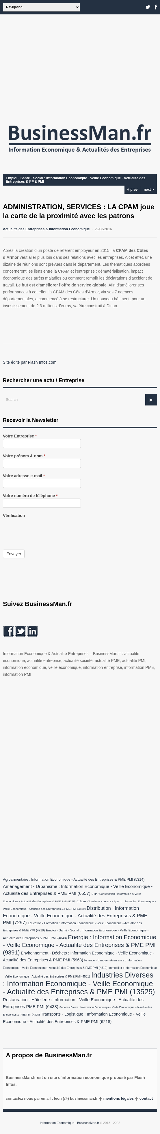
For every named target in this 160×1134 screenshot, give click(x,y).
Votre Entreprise (20, 436)
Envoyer (13, 554)
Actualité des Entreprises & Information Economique (46, 229)
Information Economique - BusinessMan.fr (69, 1122)
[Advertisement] (80, 66)
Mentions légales (118, 1098)
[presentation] (47, 529)
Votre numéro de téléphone (30, 496)
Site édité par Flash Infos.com (29, 362)
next (149, 190)
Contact (146, 1098)
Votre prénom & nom (24, 456)
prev (132, 190)
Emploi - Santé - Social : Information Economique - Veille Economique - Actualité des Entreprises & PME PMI (75, 180)
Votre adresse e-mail (24, 476)
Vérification (14, 516)
